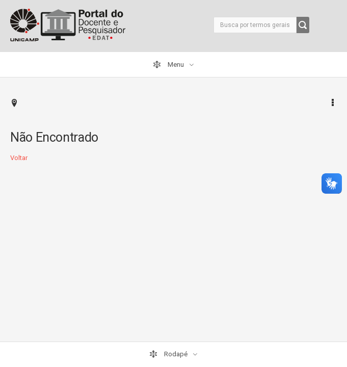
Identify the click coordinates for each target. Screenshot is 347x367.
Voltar (19, 158)
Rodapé (169, 354)
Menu (169, 65)
